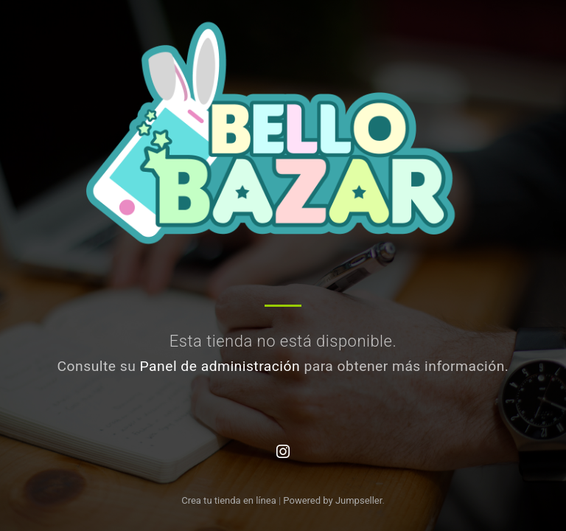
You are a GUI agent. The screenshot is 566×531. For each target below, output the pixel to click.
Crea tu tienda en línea (230, 500)
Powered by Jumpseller (332, 500)
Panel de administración (220, 366)
